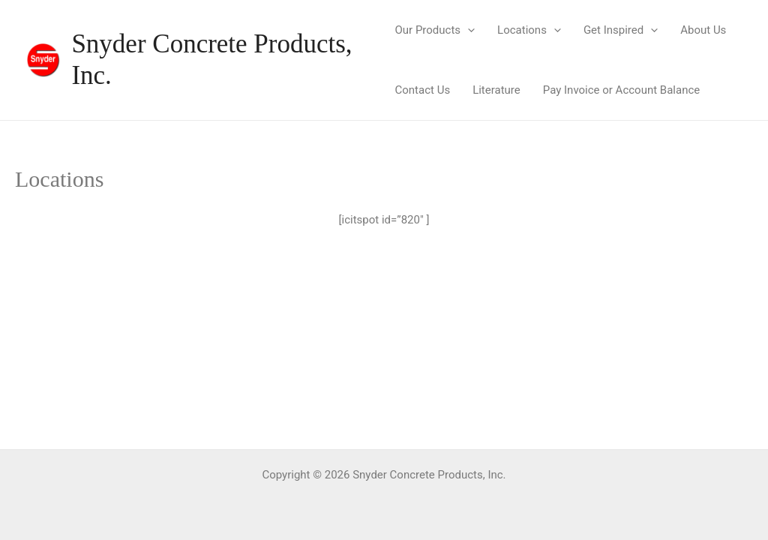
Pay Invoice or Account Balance (621, 90)
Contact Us (423, 90)
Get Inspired (621, 30)
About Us (703, 30)
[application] (467, 30)
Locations (529, 30)
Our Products (435, 30)
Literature (496, 90)
